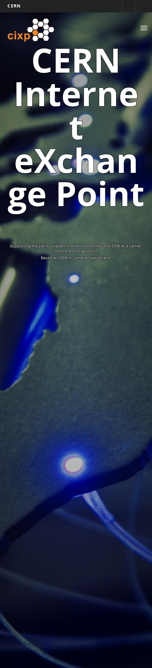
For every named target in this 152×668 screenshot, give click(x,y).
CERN (13, 6)
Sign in (128, 6)
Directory (141, 6)
